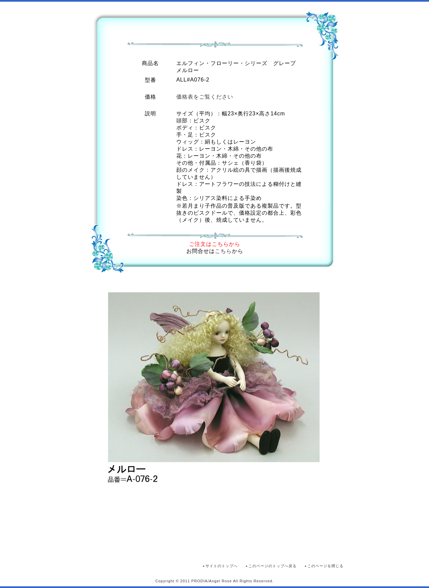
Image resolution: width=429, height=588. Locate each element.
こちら (223, 251)
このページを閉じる (325, 566)
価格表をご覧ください (204, 97)
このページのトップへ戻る (272, 566)
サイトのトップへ (221, 566)
